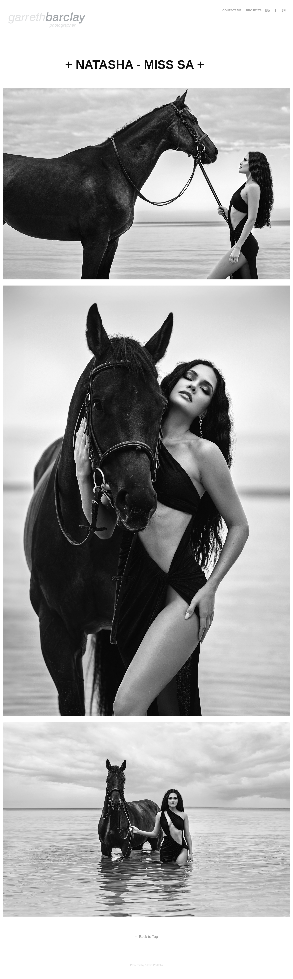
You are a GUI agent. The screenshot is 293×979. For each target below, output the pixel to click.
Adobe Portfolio (154, 965)
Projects (253, 10)
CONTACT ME (231, 10)
